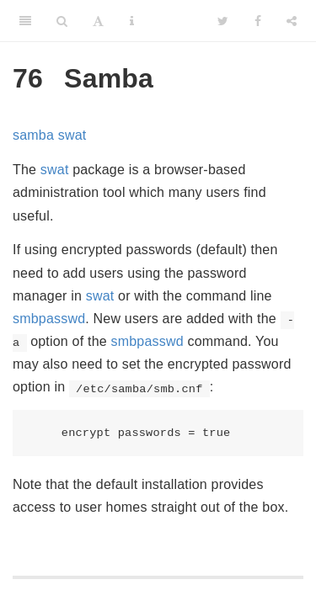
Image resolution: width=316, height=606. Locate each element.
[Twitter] (223, 21)
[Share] (291, 21)
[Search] (62, 21)
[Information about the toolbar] (132, 21)
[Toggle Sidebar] (25, 21)
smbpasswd (49, 318)
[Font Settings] (98, 21)
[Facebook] (258, 21)
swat (72, 135)
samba (33, 135)
